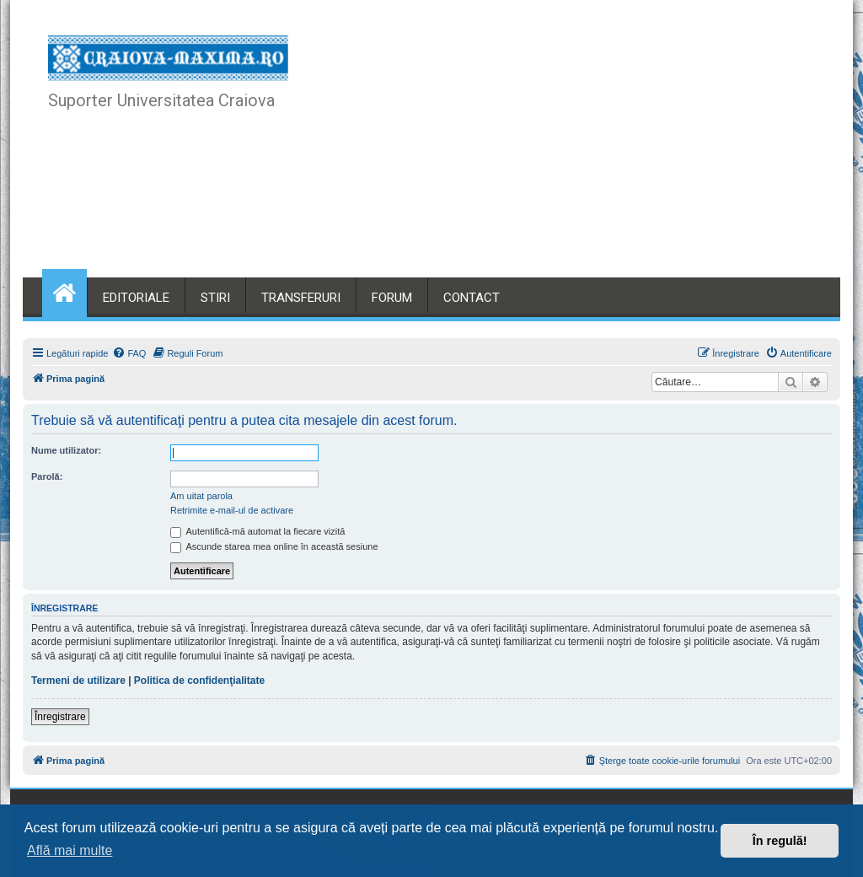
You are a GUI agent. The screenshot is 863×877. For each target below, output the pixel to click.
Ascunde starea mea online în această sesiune (274, 546)
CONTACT (471, 297)
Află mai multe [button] (69, 850)
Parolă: (46, 476)
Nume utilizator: (66, 450)
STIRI (215, 297)
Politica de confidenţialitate (199, 680)
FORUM (392, 297)
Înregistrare (60, 717)
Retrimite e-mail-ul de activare (231, 510)
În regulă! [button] (780, 840)
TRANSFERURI (300, 297)
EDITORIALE (136, 297)
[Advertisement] (559, 152)
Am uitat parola (201, 496)
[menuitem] (129, 353)
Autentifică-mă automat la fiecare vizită (257, 531)
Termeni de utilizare (78, 680)
